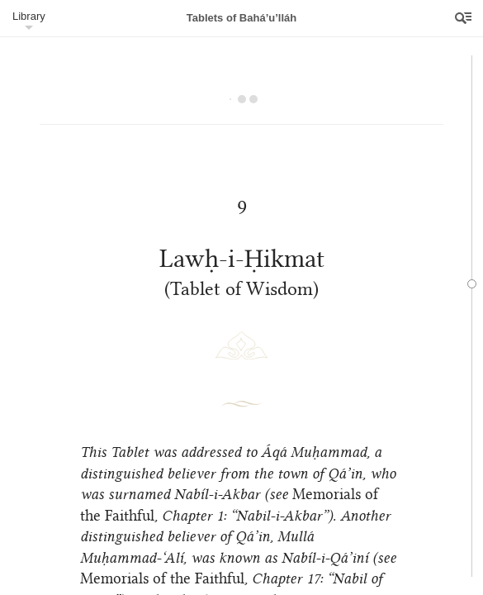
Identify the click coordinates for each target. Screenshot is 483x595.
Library (28, 16)
